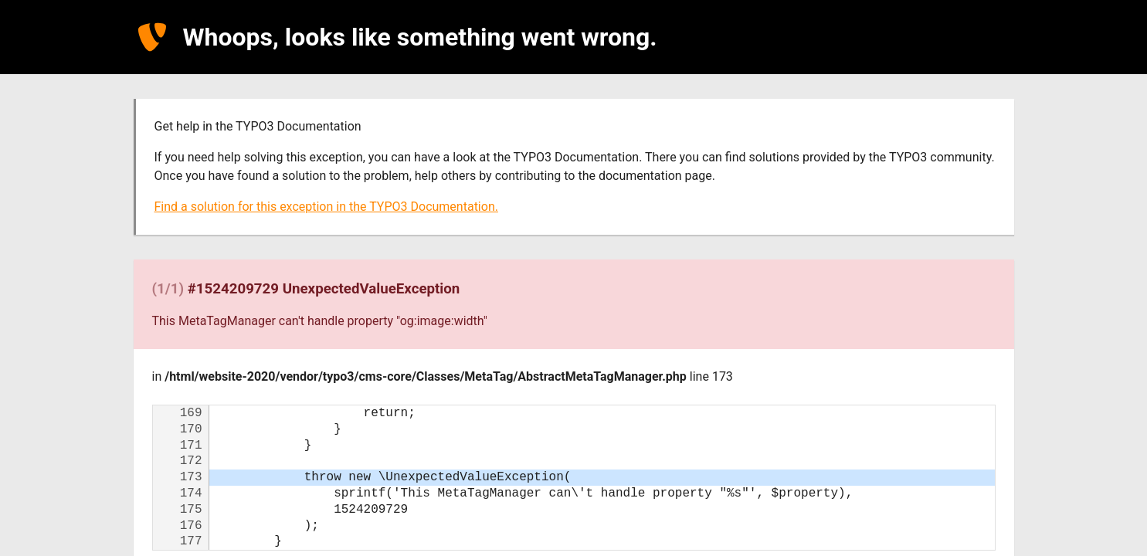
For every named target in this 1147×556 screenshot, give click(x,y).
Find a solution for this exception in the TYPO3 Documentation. (326, 206)
